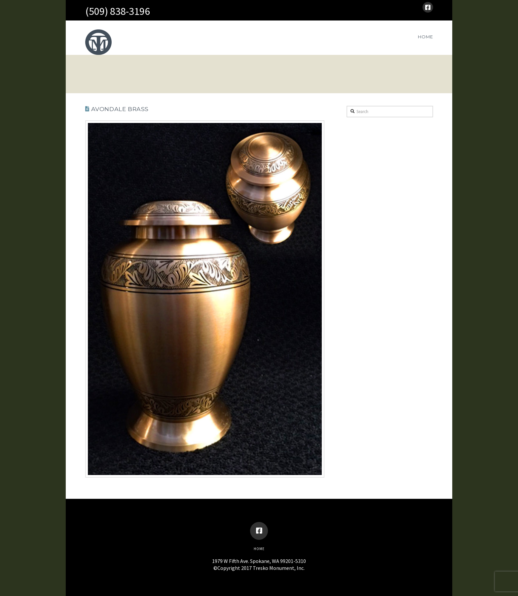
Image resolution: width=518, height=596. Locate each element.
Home (259, 548)
